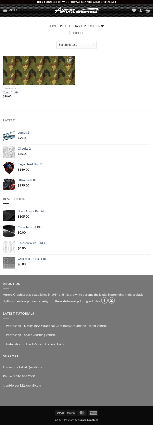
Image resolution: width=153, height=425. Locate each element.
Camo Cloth (10, 92)
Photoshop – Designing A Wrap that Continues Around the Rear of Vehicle (56, 325)
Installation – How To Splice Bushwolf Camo (35, 344)
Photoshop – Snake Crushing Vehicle (31, 334)
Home (53, 26)
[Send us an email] (111, 300)
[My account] (141, 10)
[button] (10, 10)
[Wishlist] (134, 10)
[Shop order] (76, 44)
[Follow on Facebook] (104, 300)
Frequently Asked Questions (22, 367)
